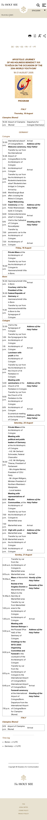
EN (17, 47)
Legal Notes (23, 807)
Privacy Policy (23, 813)
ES (22, 47)
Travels (5, 15)
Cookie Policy (23, 810)
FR (26, 47)
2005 (11, 15)
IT (30, 47)
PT (35, 47)
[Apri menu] (44, 5)
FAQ (23, 804)
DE (12, 47)
